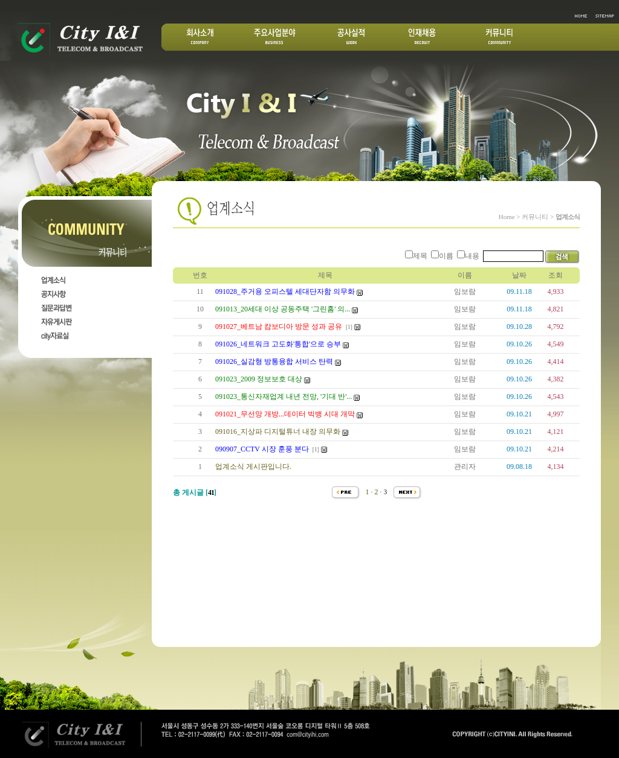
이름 (446, 256)
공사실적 (352, 37)
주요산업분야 (275, 37)
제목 (420, 256)
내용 (472, 256)
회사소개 (201, 37)
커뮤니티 (499, 37)
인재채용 (422, 37)
